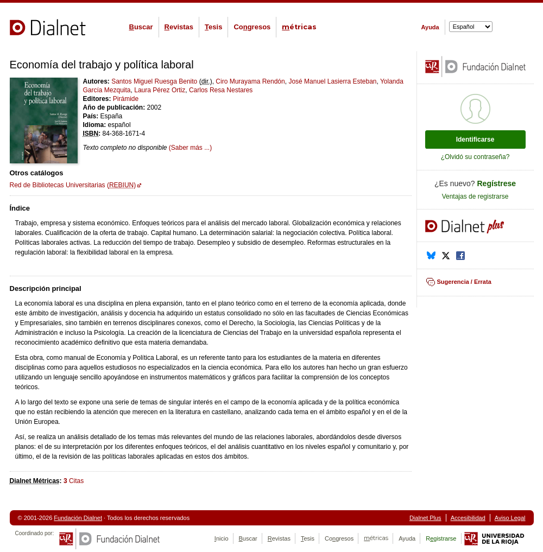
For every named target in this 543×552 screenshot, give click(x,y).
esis (213, 27)
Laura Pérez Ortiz (159, 90)
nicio (221, 538)
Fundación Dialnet (78, 518)
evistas (179, 27)
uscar (141, 27)
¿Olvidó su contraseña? (475, 157)
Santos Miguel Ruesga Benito (154, 81)
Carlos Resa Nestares (220, 90)
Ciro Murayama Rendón (250, 81)
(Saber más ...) (190, 147)
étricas (299, 27)
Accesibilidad (468, 518)
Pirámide (125, 99)
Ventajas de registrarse (475, 196)
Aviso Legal (510, 518)
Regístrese (496, 183)
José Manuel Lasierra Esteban (332, 81)
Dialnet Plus (425, 518)
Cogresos (251, 27)
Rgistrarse (441, 538)
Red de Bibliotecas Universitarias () (73, 185)
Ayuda (430, 27)
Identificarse (475, 139)
